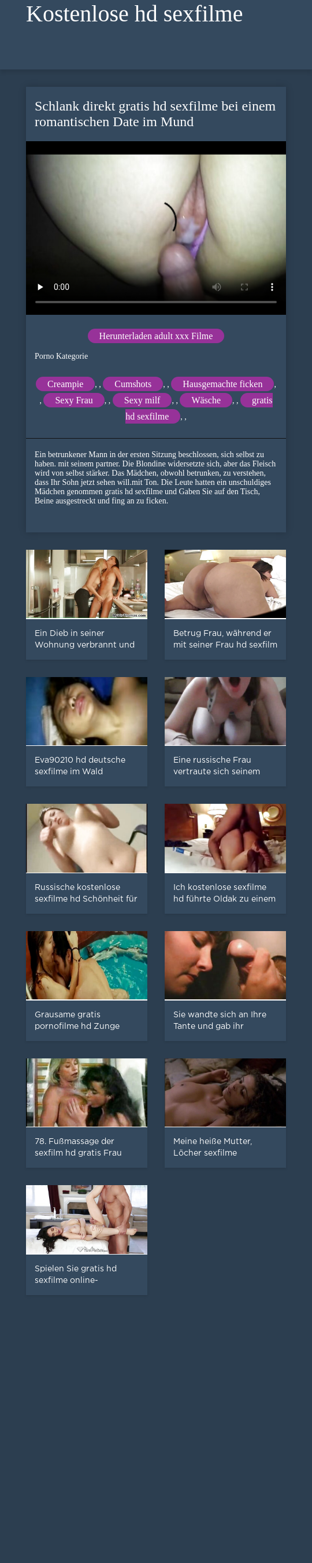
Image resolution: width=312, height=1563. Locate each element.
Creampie (65, 384)
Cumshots (132, 384)
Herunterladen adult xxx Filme (156, 336)
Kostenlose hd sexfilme (134, 14)
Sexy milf (142, 400)
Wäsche (206, 400)
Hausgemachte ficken (222, 384)
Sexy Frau (73, 400)
